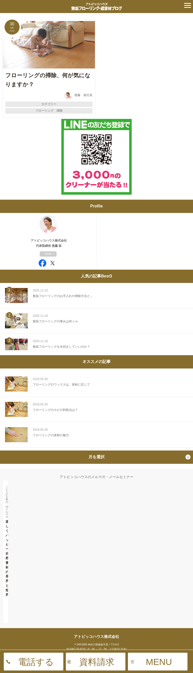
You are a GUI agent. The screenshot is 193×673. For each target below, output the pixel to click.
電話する (36, 662)
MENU (159, 662)
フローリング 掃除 (49, 110)
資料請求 (96, 662)
